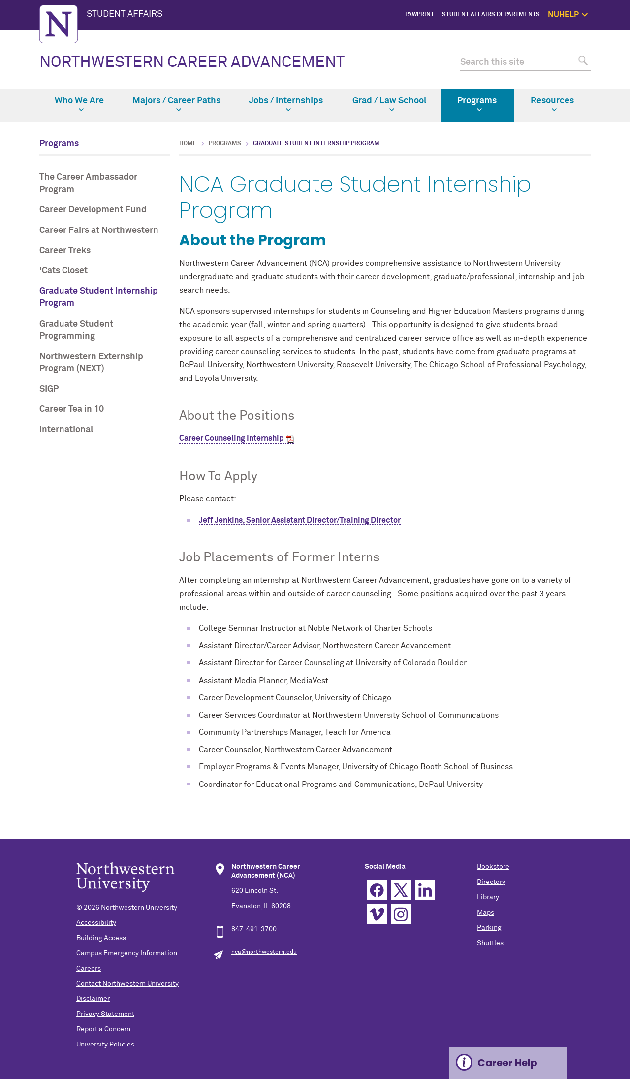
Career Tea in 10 (71, 409)
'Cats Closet (63, 270)
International (66, 429)
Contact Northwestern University (127, 984)
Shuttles (490, 943)
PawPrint (419, 15)
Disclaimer (93, 998)
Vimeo (377, 914)
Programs (477, 104)
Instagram (401, 914)
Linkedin (425, 890)
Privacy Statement (105, 1014)
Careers (88, 968)
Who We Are (79, 104)
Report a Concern (103, 1029)
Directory (491, 882)
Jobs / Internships (286, 104)
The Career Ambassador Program (88, 183)
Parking (489, 927)
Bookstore (493, 866)
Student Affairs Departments (491, 15)
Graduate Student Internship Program (98, 297)
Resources (552, 104)
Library (488, 897)
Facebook (377, 890)
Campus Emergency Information (126, 953)
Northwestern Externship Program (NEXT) (91, 362)
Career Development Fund (93, 209)
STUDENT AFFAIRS (124, 14)
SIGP (49, 389)
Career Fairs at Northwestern (98, 230)
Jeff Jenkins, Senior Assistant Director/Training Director (300, 520)
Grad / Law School (389, 104)
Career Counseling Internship (231, 438)
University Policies (105, 1044)
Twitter (401, 890)
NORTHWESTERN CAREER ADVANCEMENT (192, 62)
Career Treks (65, 250)
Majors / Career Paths (176, 104)
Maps (485, 912)
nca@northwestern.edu (264, 952)
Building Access (101, 938)
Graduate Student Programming (76, 330)
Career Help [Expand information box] (507, 1063)
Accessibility (96, 922)
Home (188, 144)
